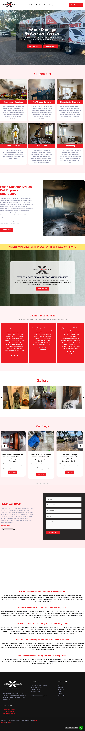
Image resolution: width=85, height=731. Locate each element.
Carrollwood (57, 643)
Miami (36, 613)
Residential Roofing (8, 711)
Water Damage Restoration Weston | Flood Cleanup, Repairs (42, 247)
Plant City (45, 643)
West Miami (47, 617)
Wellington (56, 633)
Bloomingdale (16, 647)
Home (24, 5)
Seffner (81, 647)
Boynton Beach (25, 627)
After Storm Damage (9, 714)
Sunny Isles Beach (64, 615)
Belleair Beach (10, 661)
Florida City (62, 611)
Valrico (51, 643)
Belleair (4, 661)
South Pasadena (77, 659)
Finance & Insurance (9, 716)
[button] (76, 5)
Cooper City (16, 595)
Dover (52, 649)
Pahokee (40, 631)
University (30, 643)
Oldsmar (63, 659)
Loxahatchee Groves (78, 629)
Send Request (53, 532)
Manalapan (6, 631)
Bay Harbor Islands (19, 611)
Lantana (69, 629)
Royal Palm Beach (23, 633)
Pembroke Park (15, 599)
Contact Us (58, 5)
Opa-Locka (32, 615)
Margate (59, 597)
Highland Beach (5, 629)
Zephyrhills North (45, 649)
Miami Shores (67, 613)
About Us (39, 5)
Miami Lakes (59, 613)
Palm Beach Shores (69, 631)
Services (31, 5)
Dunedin (33, 659)
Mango (50, 647)
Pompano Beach (41, 599)
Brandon (8, 643)
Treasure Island (41, 663)
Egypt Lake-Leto (66, 643)
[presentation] (4, 446)
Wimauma (44, 647)
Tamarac (76, 599)
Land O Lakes (38, 643)
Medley (32, 613)
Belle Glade (9, 627)
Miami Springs (76, 613)
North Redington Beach (59, 661)
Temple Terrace (47, 645)
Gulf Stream (75, 627)
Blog (45, 5)
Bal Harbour (10, 611)
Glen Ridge (57, 627)
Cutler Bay (46, 611)
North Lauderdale (73, 597)
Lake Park (56, 629)
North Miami (13, 615)
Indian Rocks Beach (28, 661)
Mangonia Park (14, 631)
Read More (14, 472)
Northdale (61, 645)
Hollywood (4, 597)
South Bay (32, 633)
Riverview (14, 643)
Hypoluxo (13, 629)
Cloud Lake (42, 627)
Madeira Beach (48, 661)
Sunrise (71, 599)
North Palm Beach (24, 631)
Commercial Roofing (9, 709)
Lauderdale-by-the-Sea (15, 597)
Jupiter (27, 629)
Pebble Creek (64, 647)
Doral (51, 611)
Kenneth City (49, 663)
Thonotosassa (31, 647)
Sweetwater (78, 615)
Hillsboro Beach (76, 595)
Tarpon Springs (41, 659)
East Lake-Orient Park (20, 645)
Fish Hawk (55, 645)
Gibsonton (23, 647)
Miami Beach (42, 613)
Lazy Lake (43, 597)
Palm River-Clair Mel (70, 645)
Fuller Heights (56, 647)
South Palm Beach (40, 633)
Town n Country (22, 643)
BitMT (9, 722)
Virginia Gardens (39, 617)
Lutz (2, 647)
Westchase (8, 647)
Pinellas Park (26, 659)
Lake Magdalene (76, 643)
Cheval (38, 647)
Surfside (71, 615)
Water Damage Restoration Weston (42, 31)
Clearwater (15, 659)
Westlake (62, 633)
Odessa (33, 649)
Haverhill (81, 627)
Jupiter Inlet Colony (35, 629)
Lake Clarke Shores (47, 629)
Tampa (3, 643)
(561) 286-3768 (35, 691)
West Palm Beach (70, 633)
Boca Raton (16, 627)
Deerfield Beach (46, 595)
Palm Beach (47, 631)
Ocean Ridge (33, 631)
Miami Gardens (51, 613)
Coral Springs (25, 595)
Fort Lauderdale (56, 595)
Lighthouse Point (51, 597)
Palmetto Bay (40, 615)
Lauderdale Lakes (28, 597)
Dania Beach (33, 595)
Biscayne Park (30, 611)
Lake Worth (62, 629)
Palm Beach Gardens (57, 631)
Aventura (3, 611)
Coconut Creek (8, 595)
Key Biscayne (25, 613)
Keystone (80, 645)
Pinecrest (47, 615)
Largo (20, 659)
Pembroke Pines (24, 599)
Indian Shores (39, 661)
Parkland (7, 599)
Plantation (33, 599)
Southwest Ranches (63, 599)
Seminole (57, 659)
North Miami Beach (22, 615)
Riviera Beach (13, 633)
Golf (62, 627)
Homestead (10, 613)
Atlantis (3, 627)
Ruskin (11, 645)
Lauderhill (36, 597)
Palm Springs (78, 631)
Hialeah (77, 611)
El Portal (56, 611)
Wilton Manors (47, 601)
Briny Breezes (34, 627)
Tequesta (49, 633)
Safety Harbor (50, 659)
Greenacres (67, 627)
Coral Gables (38, 611)
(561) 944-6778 (35, 689)
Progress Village (73, 647)
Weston (39, 601)
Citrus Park (39, 645)
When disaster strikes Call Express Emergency (16, 190)
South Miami (54, 615)
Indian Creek (17, 613)
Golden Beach (70, 611)
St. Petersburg (7, 659)
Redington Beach (72, 661)
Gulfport (69, 659)
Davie (39, 595)
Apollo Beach (31, 645)
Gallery (51, 5)
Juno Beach (20, 629)
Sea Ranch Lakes (51, 599)
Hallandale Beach (66, 595)
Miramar (65, 597)
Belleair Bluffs (18, 661)
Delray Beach (49, 627)
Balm (37, 649)
